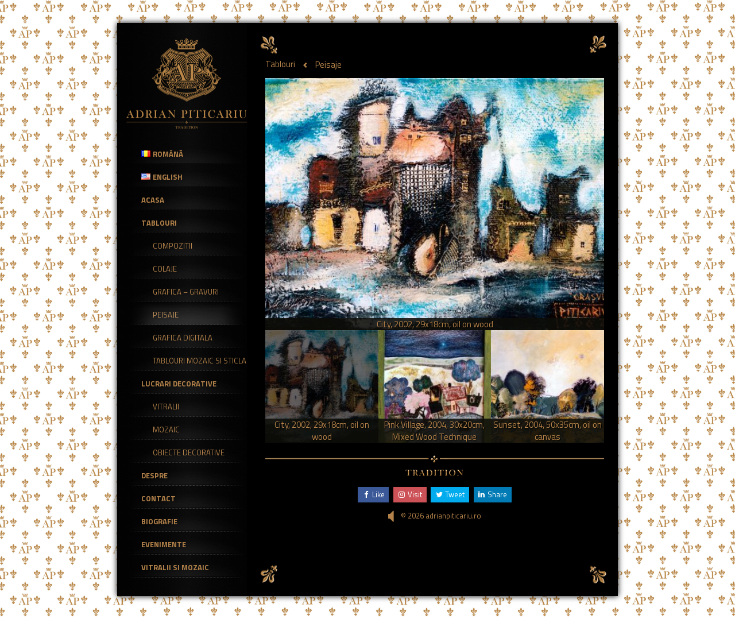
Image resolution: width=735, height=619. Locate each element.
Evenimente (163, 544)
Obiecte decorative (189, 452)
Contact (158, 498)
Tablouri (159, 223)
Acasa (152, 200)
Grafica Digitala (182, 337)
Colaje (165, 268)
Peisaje (166, 314)
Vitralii (166, 406)
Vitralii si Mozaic (175, 567)
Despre (154, 475)
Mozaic (166, 429)
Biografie (159, 521)
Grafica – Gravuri (186, 291)
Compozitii (172, 246)
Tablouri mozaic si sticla (199, 360)
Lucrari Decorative (178, 383)
